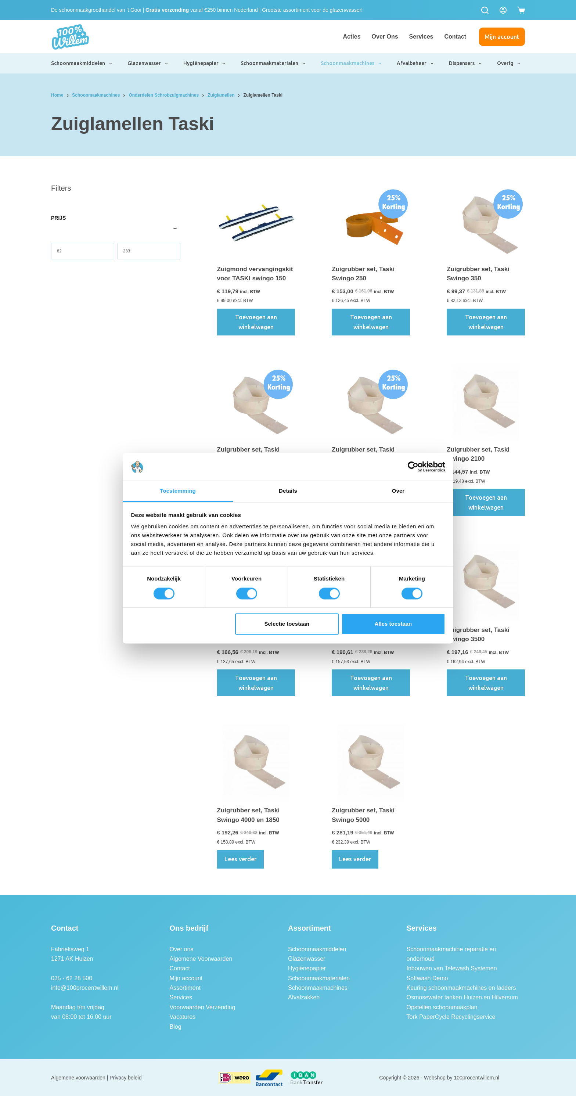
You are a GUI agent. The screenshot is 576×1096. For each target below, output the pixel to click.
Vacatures (183, 1017)
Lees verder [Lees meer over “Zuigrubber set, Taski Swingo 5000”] (355, 859)
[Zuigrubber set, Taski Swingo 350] (486, 222)
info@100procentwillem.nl (84, 988)
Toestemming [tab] (178, 491)
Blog (175, 1027)
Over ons (385, 36)
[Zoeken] (485, 10)
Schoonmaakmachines (351, 63)
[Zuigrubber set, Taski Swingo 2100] (486, 402)
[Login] (503, 10)
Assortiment (185, 988)
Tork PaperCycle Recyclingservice (451, 1017)
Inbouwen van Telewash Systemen (452, 968)
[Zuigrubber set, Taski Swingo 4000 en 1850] (256, 763)
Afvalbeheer (415, 63)
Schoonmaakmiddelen (82, 63)
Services (421, 36)
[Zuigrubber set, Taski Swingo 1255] (371, 402)
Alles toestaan (393, 624)
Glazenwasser (148, 63)
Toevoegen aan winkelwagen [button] (256, 322)
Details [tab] (288, 491)
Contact (455, 36)
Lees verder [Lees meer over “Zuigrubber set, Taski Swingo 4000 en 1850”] (240, 859)
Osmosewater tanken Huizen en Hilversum (462, 997)
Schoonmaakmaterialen (273, 63)
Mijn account (502, 36)
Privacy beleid (125, 1078)
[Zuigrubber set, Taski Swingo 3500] (486, 582)
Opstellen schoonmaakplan (442, 1007)
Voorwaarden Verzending (202, 1007)
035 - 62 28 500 (71, 978)
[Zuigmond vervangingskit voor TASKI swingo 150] (256, 222)
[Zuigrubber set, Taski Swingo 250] (371, 222)
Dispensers (465, 63)
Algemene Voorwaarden (201, 959)
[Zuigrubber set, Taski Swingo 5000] (371, 763)
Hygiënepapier (204, 63)
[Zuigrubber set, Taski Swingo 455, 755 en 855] (256, 402)
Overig (509, 63)
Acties (352, 36)
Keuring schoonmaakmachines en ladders (461, 988)
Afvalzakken (304, 997)
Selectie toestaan (287, 624)
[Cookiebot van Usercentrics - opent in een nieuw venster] (413, 466)
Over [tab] (398, 491)
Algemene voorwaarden (78, 1078)
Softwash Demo (427, 978)
